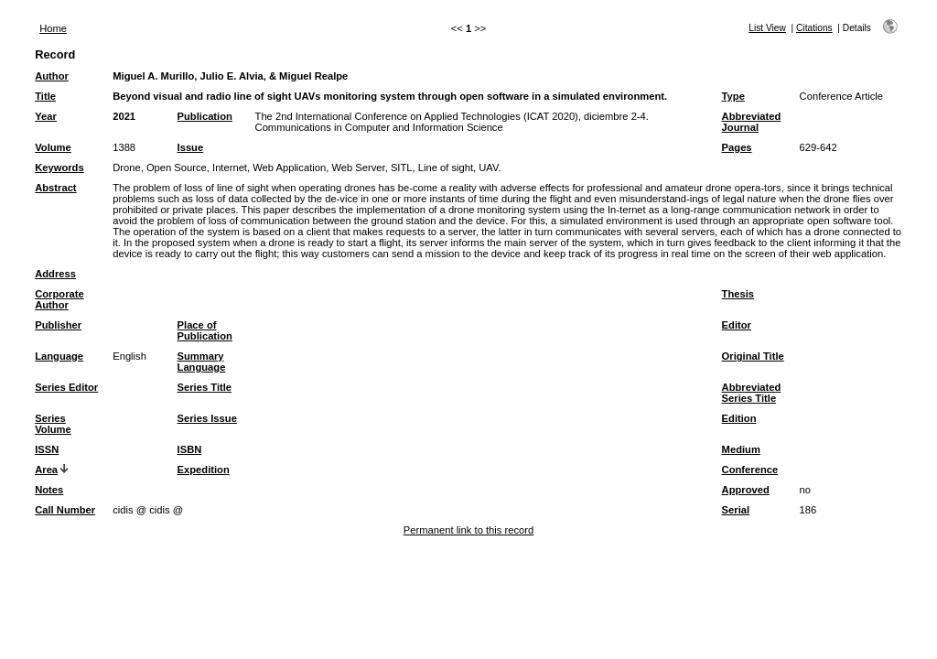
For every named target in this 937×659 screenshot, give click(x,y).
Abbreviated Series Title (751, 393)
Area (46, 469)
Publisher (58, 324)
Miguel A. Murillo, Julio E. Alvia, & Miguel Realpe (230, 75)
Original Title (753, 356)
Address (55, 273)
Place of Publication (205, 330)
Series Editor (66, 387)
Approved (746, 489)
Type (733, 96)
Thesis (738, 293)
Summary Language (202, 362)
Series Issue (207, 418)
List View (767, 28)
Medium (741, 449)
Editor (736, 324)
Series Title (205, 387)
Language (59, 356)
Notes (49, 489)
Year (46, 116)
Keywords (59, 167)
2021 (124, 116)
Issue (191, 147)
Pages (737, 147)
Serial (735, 509)
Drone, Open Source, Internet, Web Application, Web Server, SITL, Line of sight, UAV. (307, 167)
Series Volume (53, 424)
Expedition (204, 469)
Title (45, 96)
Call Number (65, 509)
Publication (205, 116)
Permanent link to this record (468, 529)
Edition (739, 418)
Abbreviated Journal (751, 122)
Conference (750, 469)
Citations (814, 28)
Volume (53, 147)
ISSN (47, 449)
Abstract (55, 187)
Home (53, 28)
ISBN (190, 449)
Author (52, 75)
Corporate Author (59, 299)
